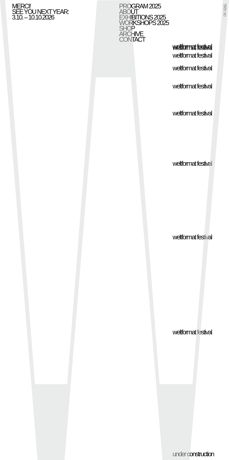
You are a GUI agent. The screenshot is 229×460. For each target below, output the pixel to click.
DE (225, 14)
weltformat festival (192, 47)
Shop (127, 28)
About (128, 11)
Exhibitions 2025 (142, 17)
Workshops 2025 (144, 22)
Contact (132, 39)
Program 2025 (140, 6)
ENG (225, 7)
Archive (131, 34)
